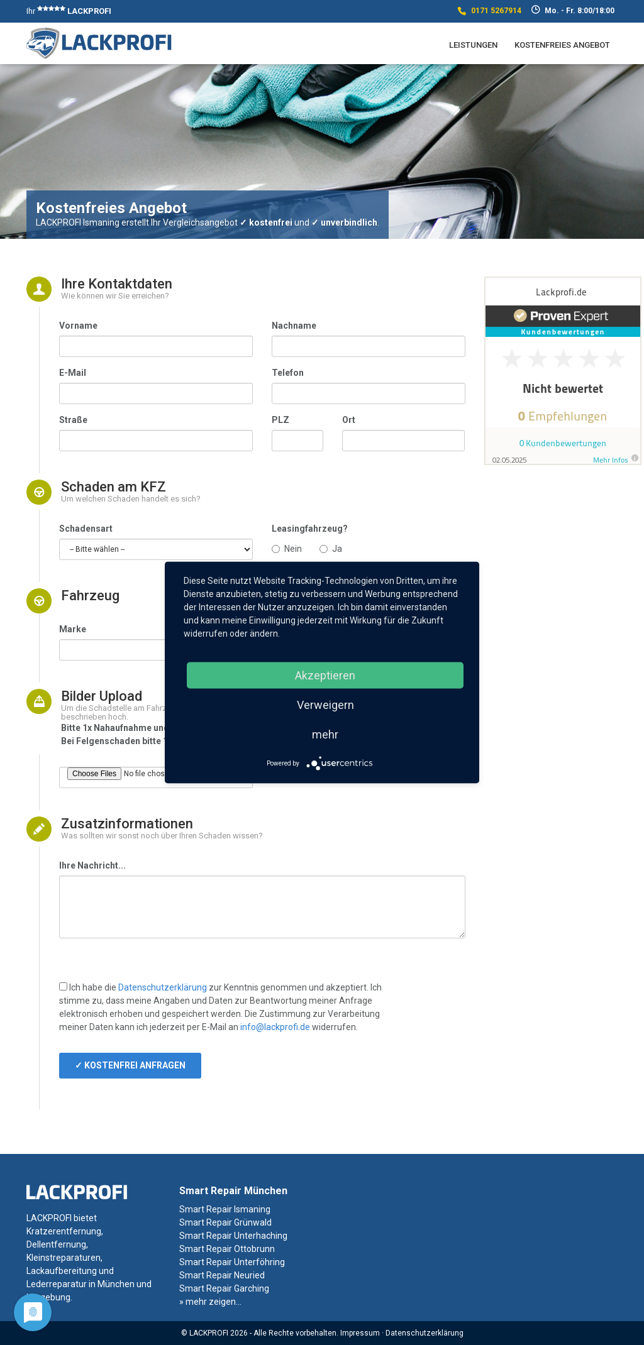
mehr (325, 734)
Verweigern (325, 704)
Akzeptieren (325, 675)
